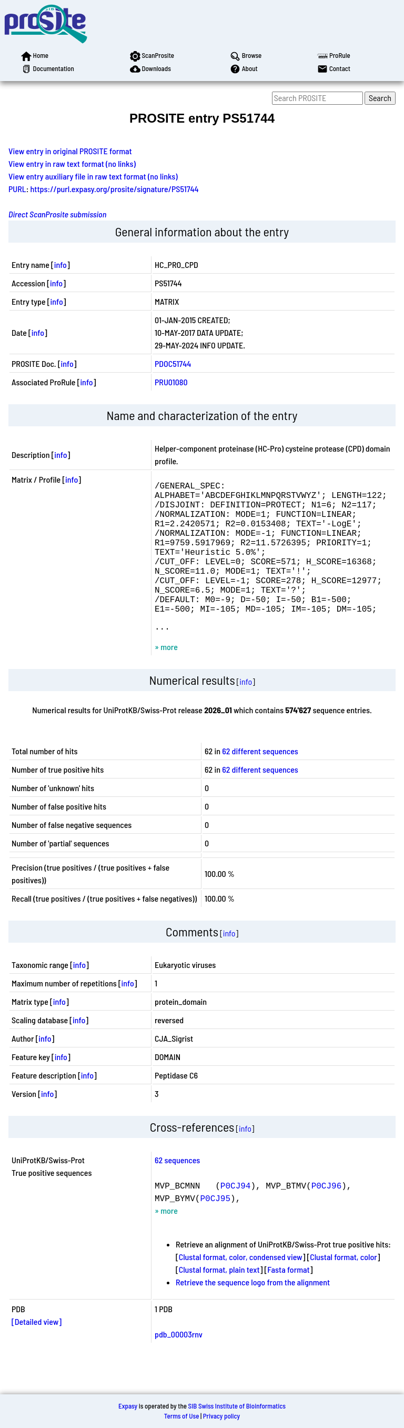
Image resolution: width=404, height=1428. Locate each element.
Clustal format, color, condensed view (240, 1288)
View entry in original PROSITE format (70, 151)
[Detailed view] (37, 1353)
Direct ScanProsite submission (57, 214)
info (60, 264)
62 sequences (177, 1191)
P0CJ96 (326, 1217)
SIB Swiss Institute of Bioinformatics (237, 1406)
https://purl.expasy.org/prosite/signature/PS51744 (115, 189)
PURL (17, 189)
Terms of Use (181, 1416)
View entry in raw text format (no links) (72, 163)
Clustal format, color (343, 1288)
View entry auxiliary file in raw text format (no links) (93, 176)
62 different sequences (260, 782)
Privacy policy (221, 1416)
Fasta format (288, 1301)
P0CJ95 (215, 1229)
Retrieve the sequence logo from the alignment (253, 1314)
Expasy (127, 1406)
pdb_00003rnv (179, 1366)
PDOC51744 (173, 363)
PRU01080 (171, 382)
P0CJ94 (235, 1217)
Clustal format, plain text (219, 1301)
